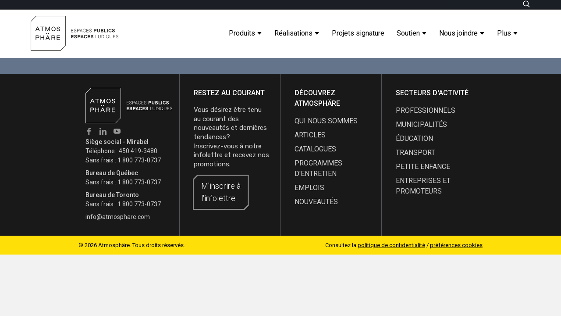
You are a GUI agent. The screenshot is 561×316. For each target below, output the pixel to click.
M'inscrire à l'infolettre (221, 192)
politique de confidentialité (391, 245)
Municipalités (421, 124)
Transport (415, 152)
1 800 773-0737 (139, 160)
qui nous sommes (326, 121)
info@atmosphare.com (117, 216)
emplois (309, 187)
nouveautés (316, 202)
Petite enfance (423, 166)
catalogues (315, 149)
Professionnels (425, 110)
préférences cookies (456, 245)
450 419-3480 (138, 150)
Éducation (414, 138)
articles (310, 135)
